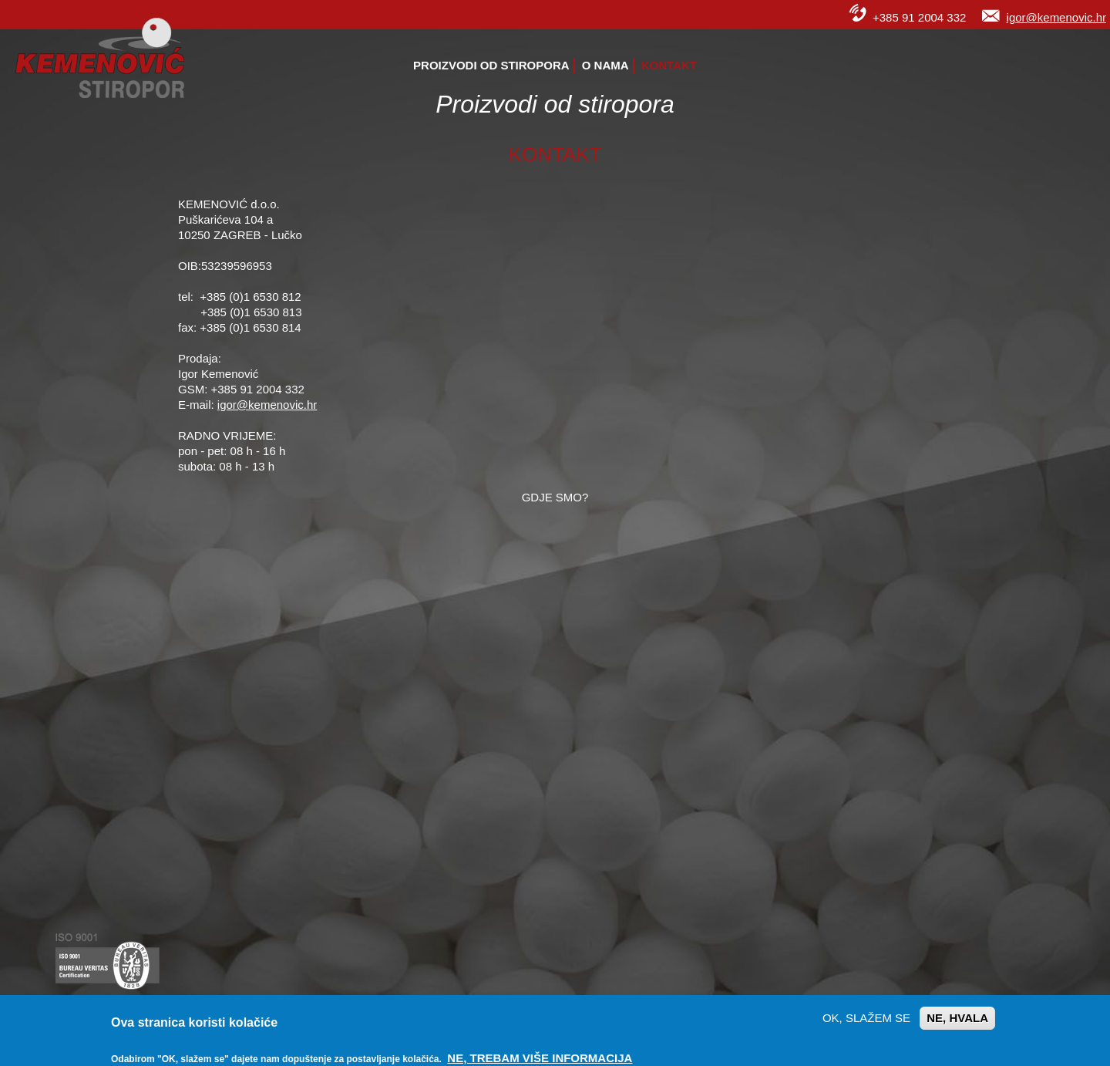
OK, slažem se (866, 1017)
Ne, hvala (957, 1017)
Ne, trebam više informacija (539, 1057)
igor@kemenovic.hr (1056, 17)
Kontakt (669, 65)
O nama (605, 65)
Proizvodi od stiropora (491, 65)
